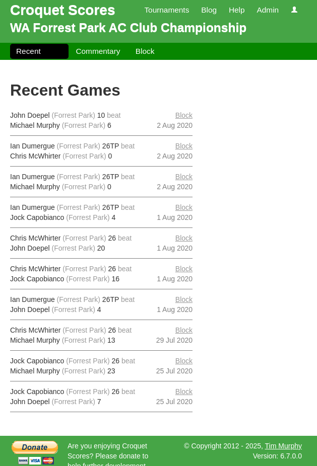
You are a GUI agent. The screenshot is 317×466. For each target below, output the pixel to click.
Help (237, 10)
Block (145, 51)
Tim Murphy (283, 446)
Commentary (98, 51)
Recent (28, 51)
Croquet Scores (62, 10)
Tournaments (166, 10)
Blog (209, 10)
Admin (268, 10)
